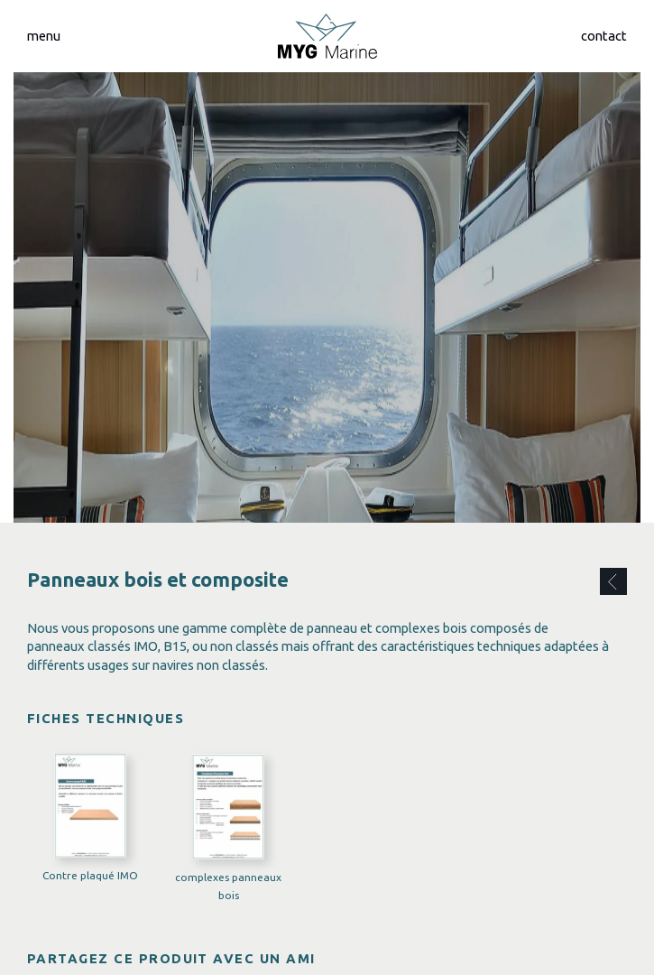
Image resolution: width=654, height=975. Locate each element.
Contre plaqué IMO (90, 874)
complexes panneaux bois (228, 885)
